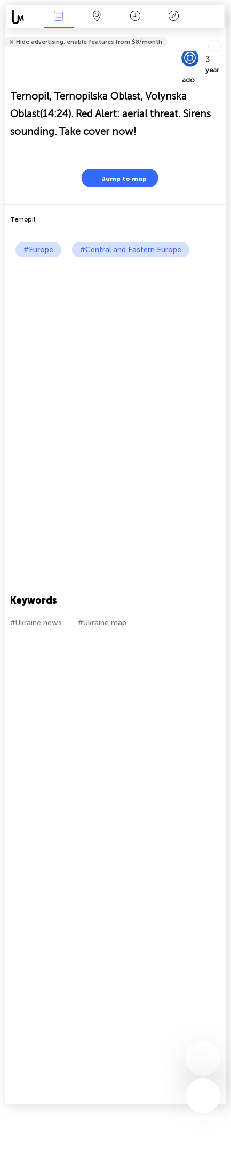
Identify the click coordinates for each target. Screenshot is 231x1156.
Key (174, 17)
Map (97, 17)
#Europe (38, 249)
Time (135, 17)
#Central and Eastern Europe (130, 249)
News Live (58, 17)
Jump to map (117, 178)
